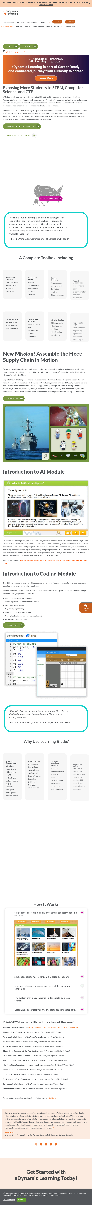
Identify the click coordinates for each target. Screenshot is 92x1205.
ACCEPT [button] (21, 1200)
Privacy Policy (9, 1161)
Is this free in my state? (15, 52)
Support (20, 22)
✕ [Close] (89, 4)
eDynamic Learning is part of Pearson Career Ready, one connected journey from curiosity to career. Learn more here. (46, 3)
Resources (58, 27)
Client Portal (8, 1156)
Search (44, 22)
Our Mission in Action (41, 27)
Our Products (7, 27)
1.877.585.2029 (32, 22)
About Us (70, 27)
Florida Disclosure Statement (15, 1171)
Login (9, 46)
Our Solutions (22, 27)
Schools (70, 22)
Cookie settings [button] (9, 1200)
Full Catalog (8, 22)
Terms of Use (8, 1166)
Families (57, 22)
